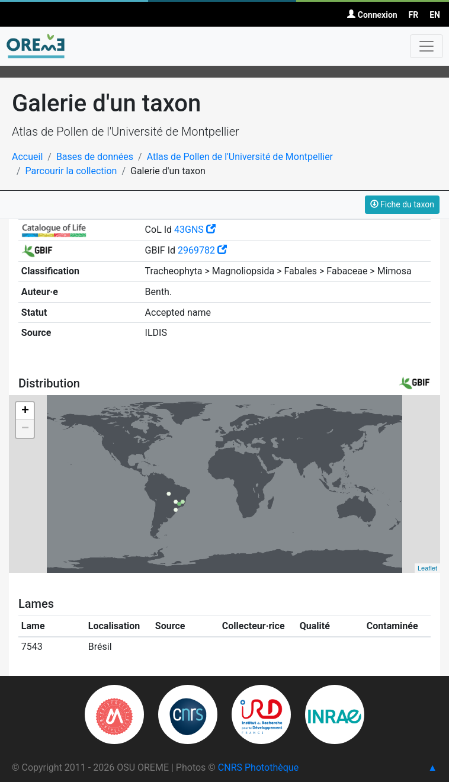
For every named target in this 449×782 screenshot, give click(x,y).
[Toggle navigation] (426, 46)
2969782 (202, 250)
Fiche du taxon (402, 204)
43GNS (195, 229)
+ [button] (25, 411)
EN (434, 15)
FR (414, 15)
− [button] (25, 429)
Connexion (372, 15)
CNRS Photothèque (258, 767)
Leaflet (427, 568)
